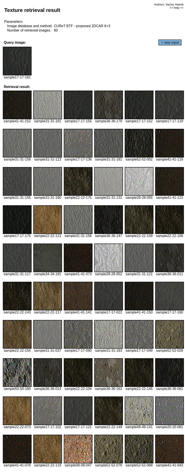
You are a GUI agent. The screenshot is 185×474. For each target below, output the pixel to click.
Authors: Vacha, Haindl (168, 4)
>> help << (176, 7)
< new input (170, 42)
